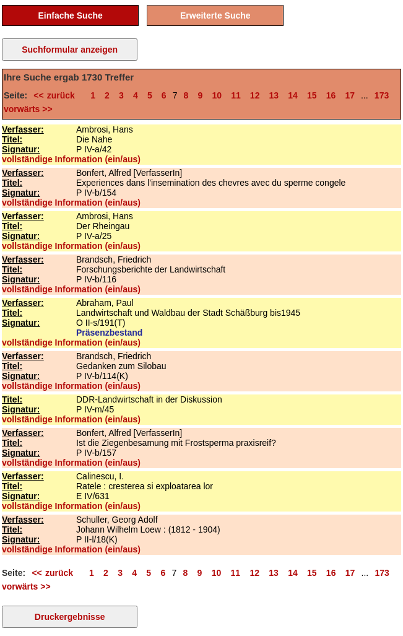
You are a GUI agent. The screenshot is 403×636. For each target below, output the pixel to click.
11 (236, 95)
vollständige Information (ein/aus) (71, 159)
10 (217, 95)
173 (382, 95)
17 (350, 95)
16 (331, 95)
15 (312, 95)
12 (255, 95)
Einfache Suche (70, 15)
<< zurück (57, 95)
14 (293, 95)
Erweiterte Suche (215, 15)
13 (274, 95)
